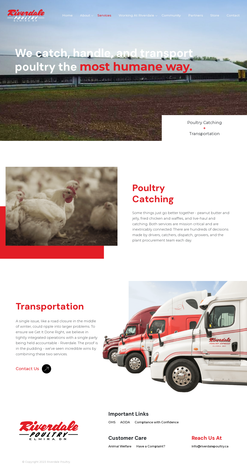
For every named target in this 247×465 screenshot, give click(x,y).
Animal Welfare (119, 446)
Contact (233, 15)
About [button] (85, 15)
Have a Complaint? (150, 446)
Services (104, 15)
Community (171, 15)
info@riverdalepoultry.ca (210, 446)
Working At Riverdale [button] (136, 15)
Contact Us (33, 368)
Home (67, 15)
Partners (195, 15)
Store (214, 15)
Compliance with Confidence (157, 422)
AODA (125, 422)
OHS (111, 422)
